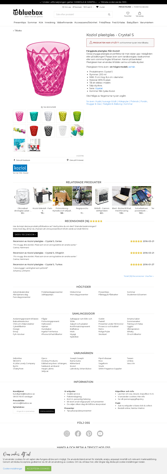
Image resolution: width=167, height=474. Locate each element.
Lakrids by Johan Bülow (80, 368)
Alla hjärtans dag (20, 294)
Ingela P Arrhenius (50, 331)
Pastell (102, 321)
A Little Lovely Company (24, 363)
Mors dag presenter (79, 294)
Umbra (130, 361)
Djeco (44, 358)
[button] (16, 197)
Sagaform (103, 363)
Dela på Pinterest (75, 160)
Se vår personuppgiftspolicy (131, 399)
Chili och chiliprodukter (23, 324)
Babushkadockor (21, 321)
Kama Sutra (75, 361)
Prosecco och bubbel (108, 326)
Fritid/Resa (104, 22)
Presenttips (20, 22)
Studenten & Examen (137, 294)
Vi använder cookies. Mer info (131, 396)
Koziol (73, 366)
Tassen (130, 358)
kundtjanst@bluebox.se (24, 394)
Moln (72, 331)
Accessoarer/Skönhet (85, 22)
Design (16, 329)
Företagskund (141, 7)
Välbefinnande (65, 22)
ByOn (15, 366)
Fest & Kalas (118, 22)
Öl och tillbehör (134, 334)
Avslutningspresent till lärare (25, 319)
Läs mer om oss (125, 394)
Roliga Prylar (104, 331)
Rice (101, 361)
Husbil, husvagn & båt (106, 101)
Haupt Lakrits (48, 368)
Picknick (134, 101)
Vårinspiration (133, 329)
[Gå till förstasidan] (28, 13)
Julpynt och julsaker (79, 324)
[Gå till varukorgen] (139, 13)
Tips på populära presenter (79, 411)
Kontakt (77, 7)
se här (131, 67)
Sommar (32, 22)
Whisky (130, 331)
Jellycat (45, 371)
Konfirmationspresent (80, 326)
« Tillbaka (17, 30)
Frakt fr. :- (89, 7)
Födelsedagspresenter (52, 292)
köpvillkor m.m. (147, 394)
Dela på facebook (21, 160)
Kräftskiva (74, 329)
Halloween (46, 324)
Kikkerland (75, 363)
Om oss (66, 7)
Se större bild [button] (48, 107)
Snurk (101, 366)
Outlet (100, 7)
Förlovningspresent (50, 321)
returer (136, 394)
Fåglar (44, 319)
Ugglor (130, 326)
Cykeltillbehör (19, 326)
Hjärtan (45, 326)
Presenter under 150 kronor (111, 324)
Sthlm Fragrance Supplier (110, 368)
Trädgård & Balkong (112, 104)
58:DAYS (17, 361)
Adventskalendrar (21, 292)
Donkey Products (50, 361)
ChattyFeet (18, 368)
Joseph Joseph (77, 358)
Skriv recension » (25, 234)
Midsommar (75, 292)
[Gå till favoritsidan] (128, 13)
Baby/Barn (132, 22)
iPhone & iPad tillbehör (52, 334)
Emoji (15, 331)
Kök (41, 22)
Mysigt (73, 334)
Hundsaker (47, 329)
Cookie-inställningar (12, 468)
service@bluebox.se (22, 403)
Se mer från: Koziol (20, 169)
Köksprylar (123, 101)
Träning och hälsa (135, 324)
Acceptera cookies (38, 468)
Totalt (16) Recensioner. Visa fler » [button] (139, 276)
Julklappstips (47, 294)
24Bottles (17, 358)
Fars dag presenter (21, 297)
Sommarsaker (133, 321)
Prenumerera (47, 411)
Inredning (50, 22)
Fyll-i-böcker (19, 334)
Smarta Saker (133, 319)
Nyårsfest (74, 337)
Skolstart (103, 334)
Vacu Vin (131, 363)
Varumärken (146, 22)
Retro (101, 329)
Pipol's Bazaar (105, 358)
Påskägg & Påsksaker (108, 294)
